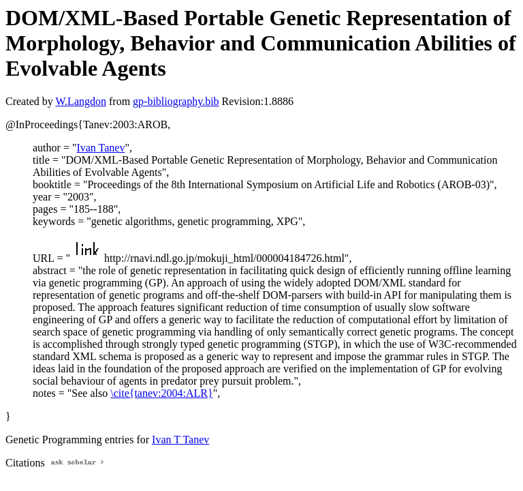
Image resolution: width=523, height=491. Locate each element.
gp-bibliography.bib (176, 101)
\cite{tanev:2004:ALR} (161, 393)
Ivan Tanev (100, 147)
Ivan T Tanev (180, 439)
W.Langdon (80, 101)
